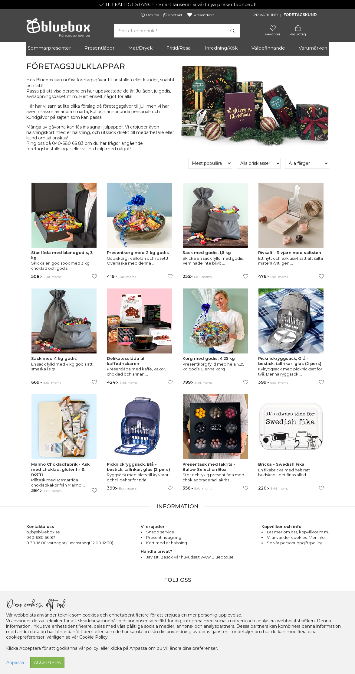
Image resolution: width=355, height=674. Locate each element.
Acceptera (47, 662)
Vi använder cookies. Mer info (296, 537)
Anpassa (15, 662)
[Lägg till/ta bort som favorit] (94, 276)
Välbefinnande (268, 48)
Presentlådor (99, 48)
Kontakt (173, 15)
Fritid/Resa (178, 48)
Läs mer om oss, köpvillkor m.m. (298, 531)
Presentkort (200, 15)
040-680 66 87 (40, 537)
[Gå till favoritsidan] (273, 27)
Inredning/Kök (221, 48)
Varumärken (313, 48)
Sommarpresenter (49, 48)
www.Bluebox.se (217, 557)
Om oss (150, 15)
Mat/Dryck (140, 48)
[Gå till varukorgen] (298, 27)
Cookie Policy (93, 637)
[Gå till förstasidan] (58, 27)
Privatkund (265, 14)
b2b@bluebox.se (43, 531)
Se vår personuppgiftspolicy (294, 542)
